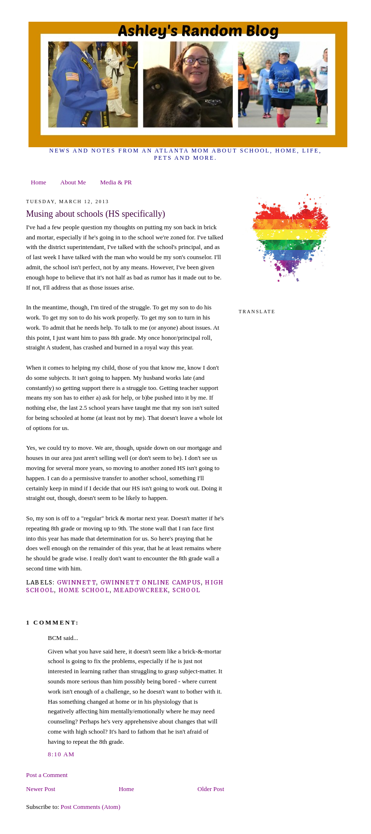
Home (38, 182)
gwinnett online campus (150, 582)
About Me (73, 182)
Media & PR (116, 182)
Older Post (211, 788)
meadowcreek (141, 590)
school (186, 590)
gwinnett (77, 582)
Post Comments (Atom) (91, 806)
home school (84, 590)
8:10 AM (61, 754)
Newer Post (40, 788)
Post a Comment (47, 774)
